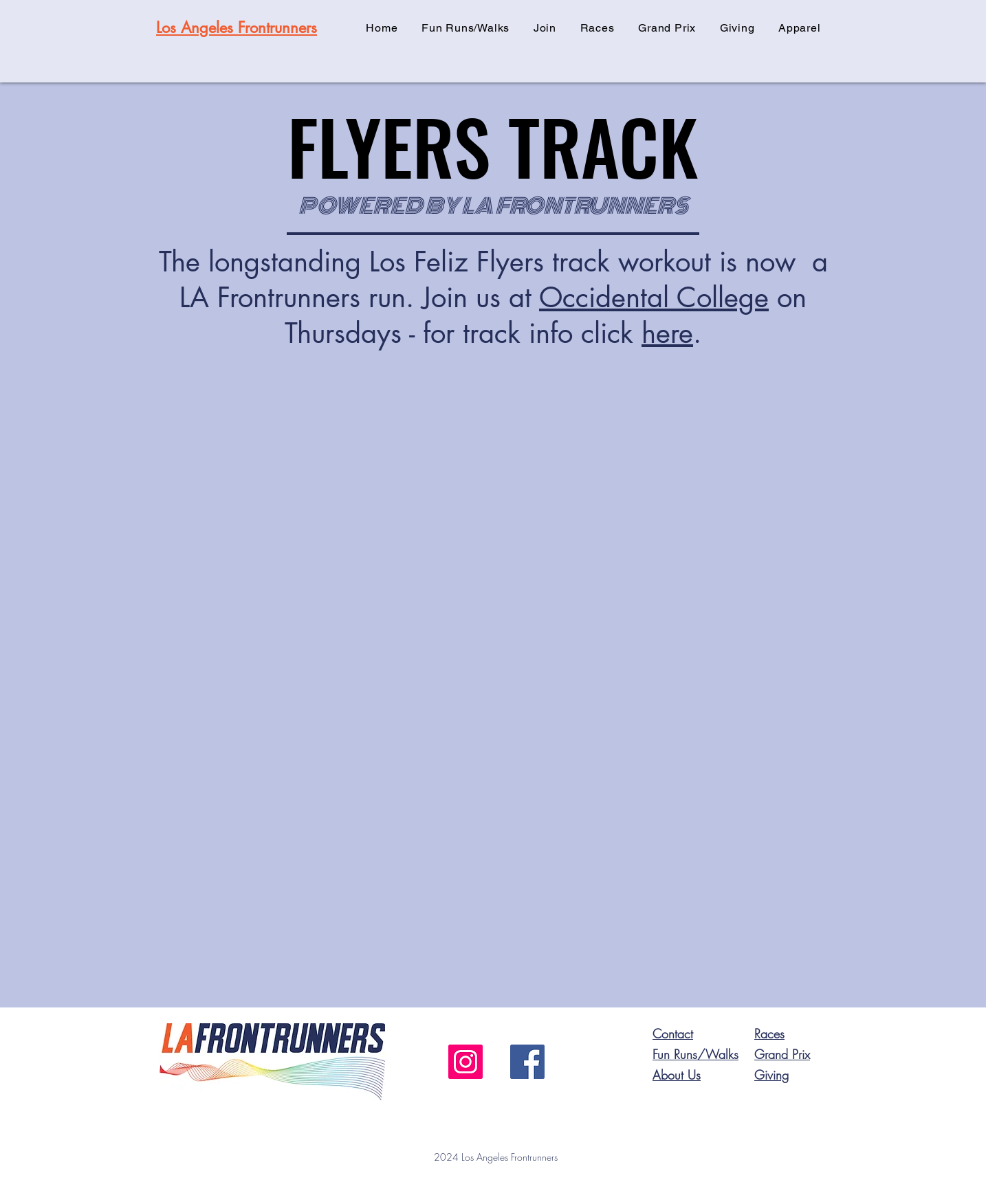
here (667, 333)
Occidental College (654, 297)
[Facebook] (527, 1062)
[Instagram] (465, 1062)
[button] (545, 27)
